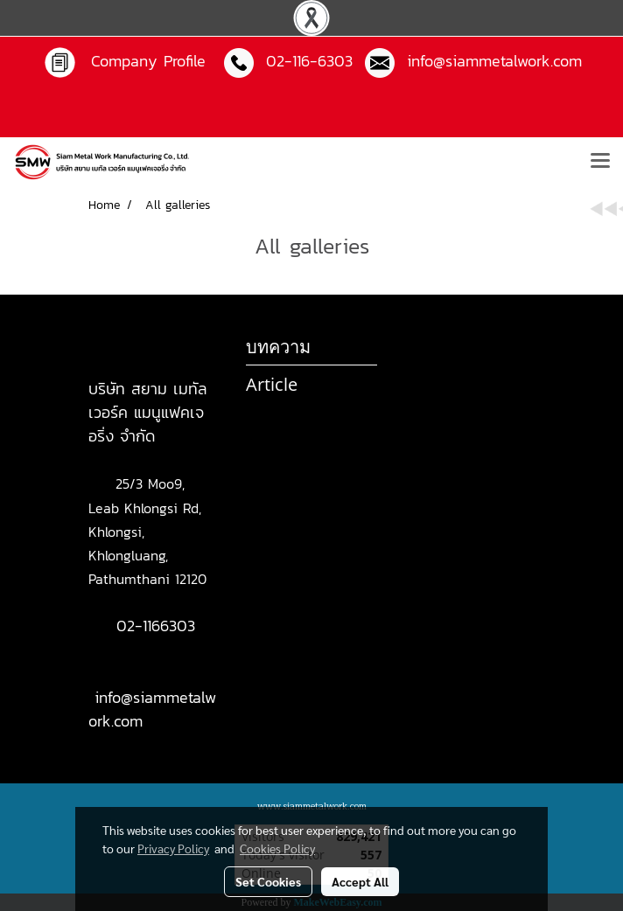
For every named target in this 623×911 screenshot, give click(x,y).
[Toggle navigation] (600, 162)
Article (272, 384)
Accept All (360, 881)
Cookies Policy (277, 848)
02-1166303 (155, 625)
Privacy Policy (173, 848)
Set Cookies (268, 881)
